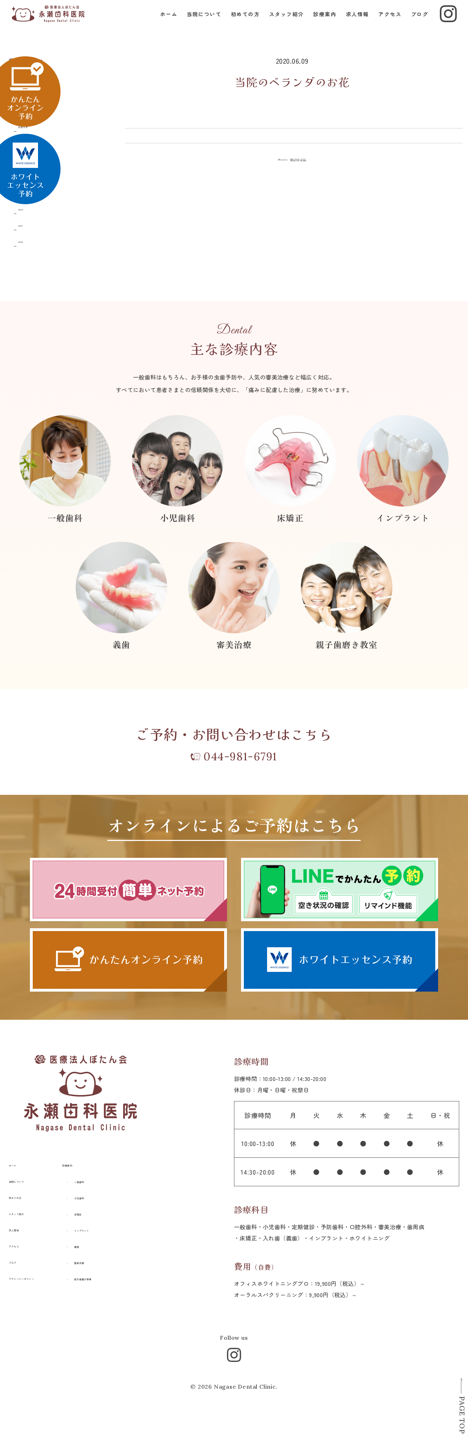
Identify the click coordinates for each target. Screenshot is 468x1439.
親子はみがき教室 (48, 93)
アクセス (384, 21)
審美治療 (115, 1274)
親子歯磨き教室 (124, 1290)
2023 (31, 192)
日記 (31, 109)
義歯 (110, 1258)
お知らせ (37, 125)
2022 (31, 208)
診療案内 (319, 21)
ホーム (163, 21)
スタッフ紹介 (281, 21)
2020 (31, 240)
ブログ (414, 21)
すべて (34, 77)
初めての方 (239, 21)
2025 (31, 159)
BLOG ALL (307, 162)
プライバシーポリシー (38, 1290)
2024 (31, 175)
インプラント (121, 1242)
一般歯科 (115, 1193)
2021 (31, 224)
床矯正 (113, 1226)
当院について (198, 21)
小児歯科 (115, 1209)
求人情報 (351, 21)
